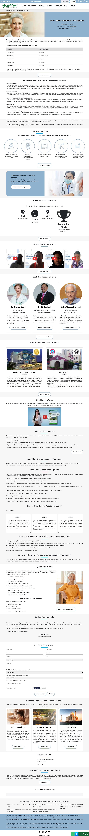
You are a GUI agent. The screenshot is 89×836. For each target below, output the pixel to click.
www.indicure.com (23, 815)
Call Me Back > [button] (44, 238)
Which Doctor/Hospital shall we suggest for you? (18, 669)
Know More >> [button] (18, 746)
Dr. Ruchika (73, 26)
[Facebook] (40, 831)
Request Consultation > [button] (18, 327)
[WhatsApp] (72, 834)
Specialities (32, 5)
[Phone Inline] (64, 653)
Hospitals (41, 5)
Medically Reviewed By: (63, 26)
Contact (72, 5)
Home (7, 10)
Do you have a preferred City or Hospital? (16, 680)
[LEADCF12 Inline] (24, 656)
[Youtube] (49, 831)
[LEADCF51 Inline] (64, 656)
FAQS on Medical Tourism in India (45, 759)
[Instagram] (43, 831)
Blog (65, 5)
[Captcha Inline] (18, 688)
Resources (58, 5)
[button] (15, 258)
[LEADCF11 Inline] (44, 665)
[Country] (44, 660)
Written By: (64, 24)
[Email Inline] (24, 653)
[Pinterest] (46, 831)
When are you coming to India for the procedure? (18, 675)
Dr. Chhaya (70, 24)
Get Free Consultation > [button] (44, 336)
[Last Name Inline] (64, 649)
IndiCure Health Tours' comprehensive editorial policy (24, 819)
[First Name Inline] (24, 649)
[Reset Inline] (51, 694)
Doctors (49, 5)
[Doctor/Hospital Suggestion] (44, 672)
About (24, 5)
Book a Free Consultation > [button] (66, 609)
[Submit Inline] (40, 694)
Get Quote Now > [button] (44, 74)
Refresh (44, 688)
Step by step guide (41, 761)
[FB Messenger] (76, 834)
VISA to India (40, 764)
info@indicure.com (36, 1)
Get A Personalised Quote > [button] (21, 187)
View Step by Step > (44, 165)
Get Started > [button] (44, 782)
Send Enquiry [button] (84, 834)
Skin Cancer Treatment (22, 10)
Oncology (13, 10)
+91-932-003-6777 (5, 1)
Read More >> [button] (77, 451)
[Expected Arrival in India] (44, 678)
